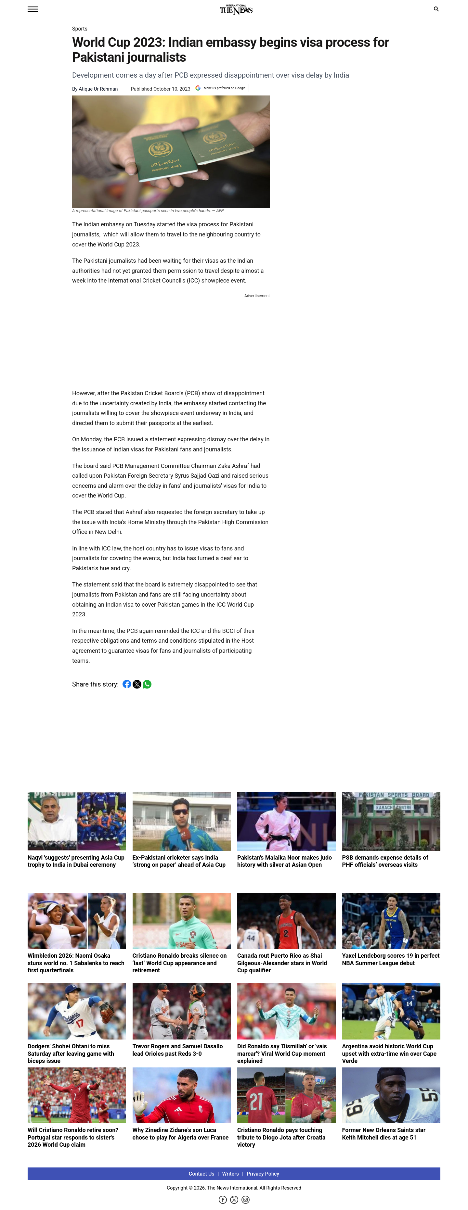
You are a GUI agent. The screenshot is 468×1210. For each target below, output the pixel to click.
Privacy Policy (263, 1174)
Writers (230, 1174)
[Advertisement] (171, 340)
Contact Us (201, 1174)
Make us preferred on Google (220, 88)
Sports (79, 29)
